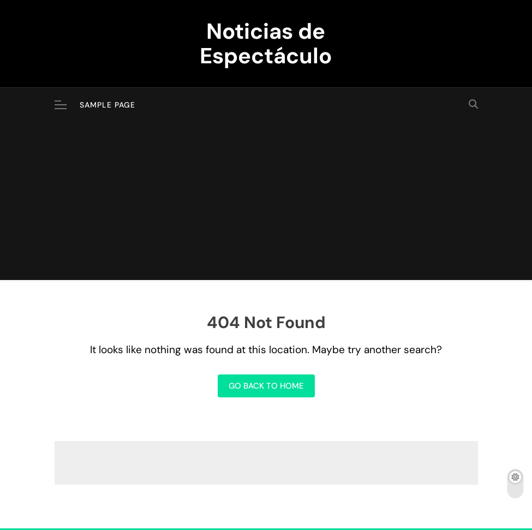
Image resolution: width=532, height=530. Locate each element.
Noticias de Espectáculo (266, 43)
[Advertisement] (266, 203)
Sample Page (107, 105)
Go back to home (266, 385)
